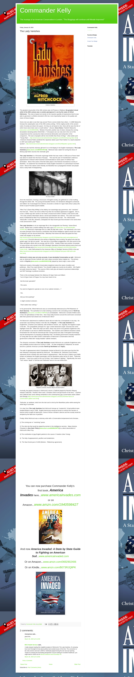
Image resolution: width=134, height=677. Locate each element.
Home (50, 664)
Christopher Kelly (91, 37)
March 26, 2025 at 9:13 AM (32, 657)
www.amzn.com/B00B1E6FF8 (49, 428)
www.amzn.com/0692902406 (59, 561)
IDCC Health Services (31, 645)
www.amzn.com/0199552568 (29, 130)
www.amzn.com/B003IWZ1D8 (41, 261)
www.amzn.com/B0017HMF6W (37, 313)
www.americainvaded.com (54, 556)
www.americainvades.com (61, 495)
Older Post (77, 664)
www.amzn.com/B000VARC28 (37, 150)
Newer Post (23, 664)
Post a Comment (27, 660)
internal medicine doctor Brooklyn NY (50, 654)
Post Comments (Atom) (34, 667)
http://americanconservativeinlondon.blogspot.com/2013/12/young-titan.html (53, 138)
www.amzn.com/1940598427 (56, 504)
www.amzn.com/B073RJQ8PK (58, 567)
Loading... (90, 30)
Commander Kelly (45, 10)
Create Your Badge (92, 41)
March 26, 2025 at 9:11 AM (32, 639)
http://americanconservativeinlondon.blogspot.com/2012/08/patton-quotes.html (50, 144)
